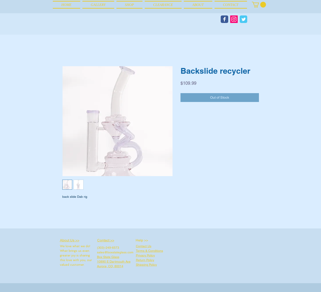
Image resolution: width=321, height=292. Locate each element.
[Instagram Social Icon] (234, 19)
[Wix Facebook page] (224, 19)
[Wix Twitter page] (243, 19)
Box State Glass (108, 257)
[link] (259, 5)
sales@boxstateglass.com (115, 252)
